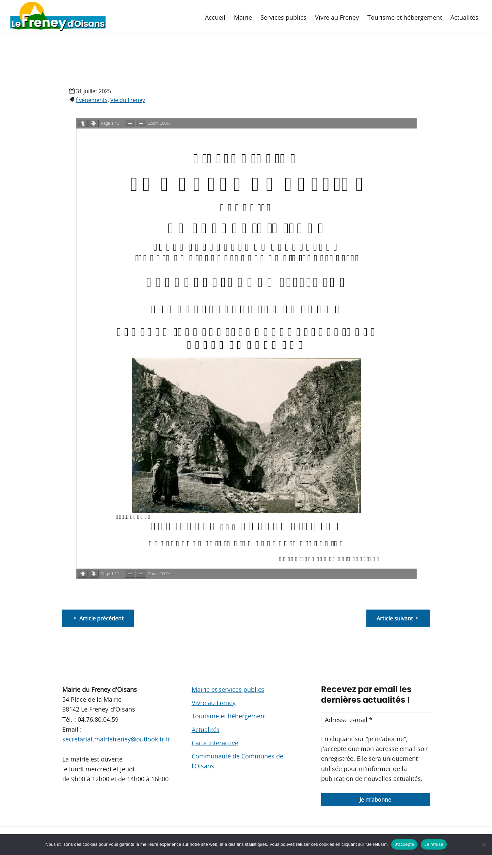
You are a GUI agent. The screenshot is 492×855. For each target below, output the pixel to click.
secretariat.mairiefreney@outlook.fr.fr (116, 739)
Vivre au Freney (214, 703)
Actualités (206, 729)
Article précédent (98, 618)
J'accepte (404, 844)
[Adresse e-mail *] (375, 720)
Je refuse (433, 844)
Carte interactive (215, 743)
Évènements (92, 100)
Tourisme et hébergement (229, 716)
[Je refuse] (483, 844)
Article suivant (398, 618)
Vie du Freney (127, 100)
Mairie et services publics (228, 689)
